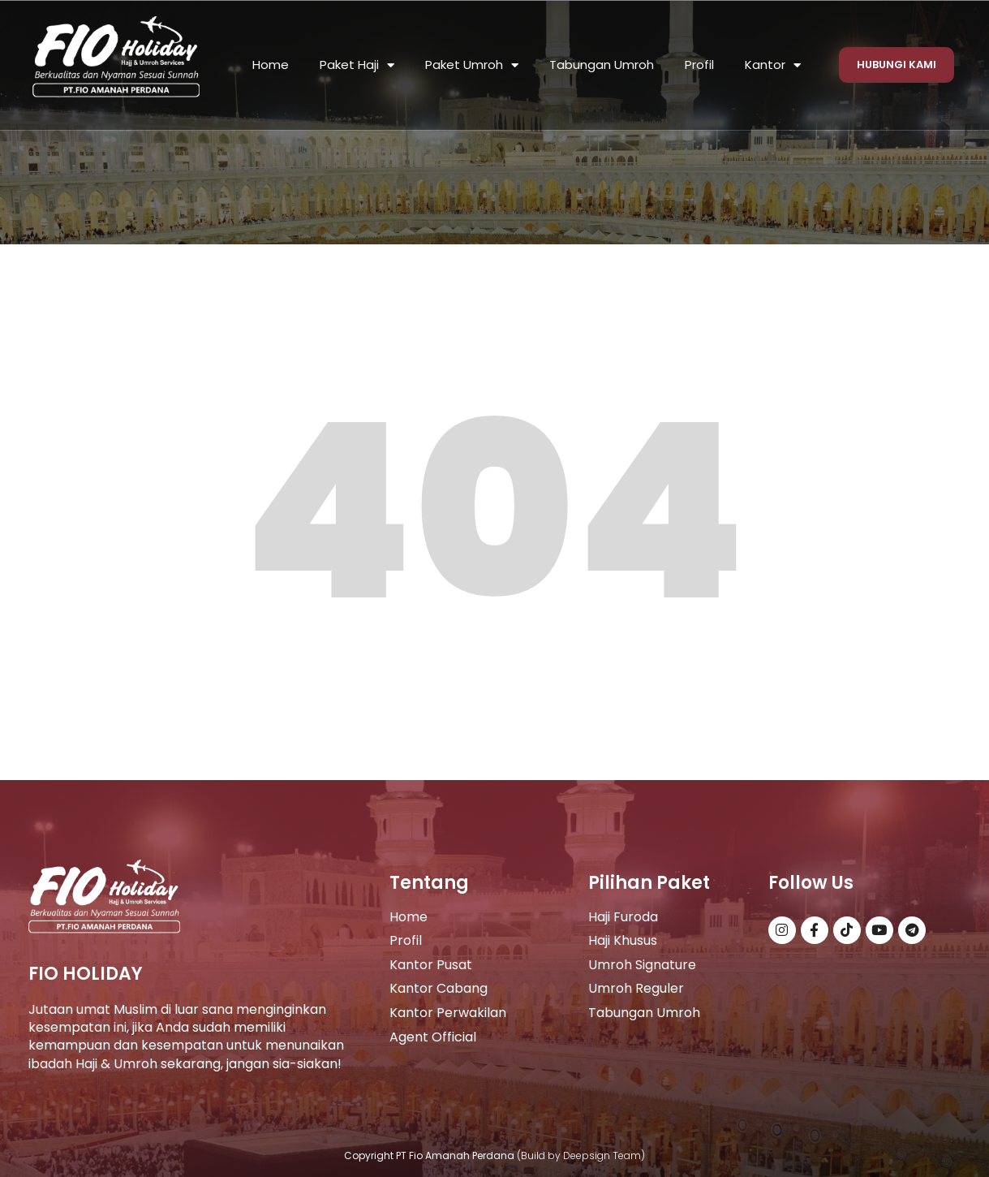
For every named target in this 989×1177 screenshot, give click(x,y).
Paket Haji (357, 65)
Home (270, 64)
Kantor (773, 65)
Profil (699, 64)
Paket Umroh (471, 65)
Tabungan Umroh (601, 64)
